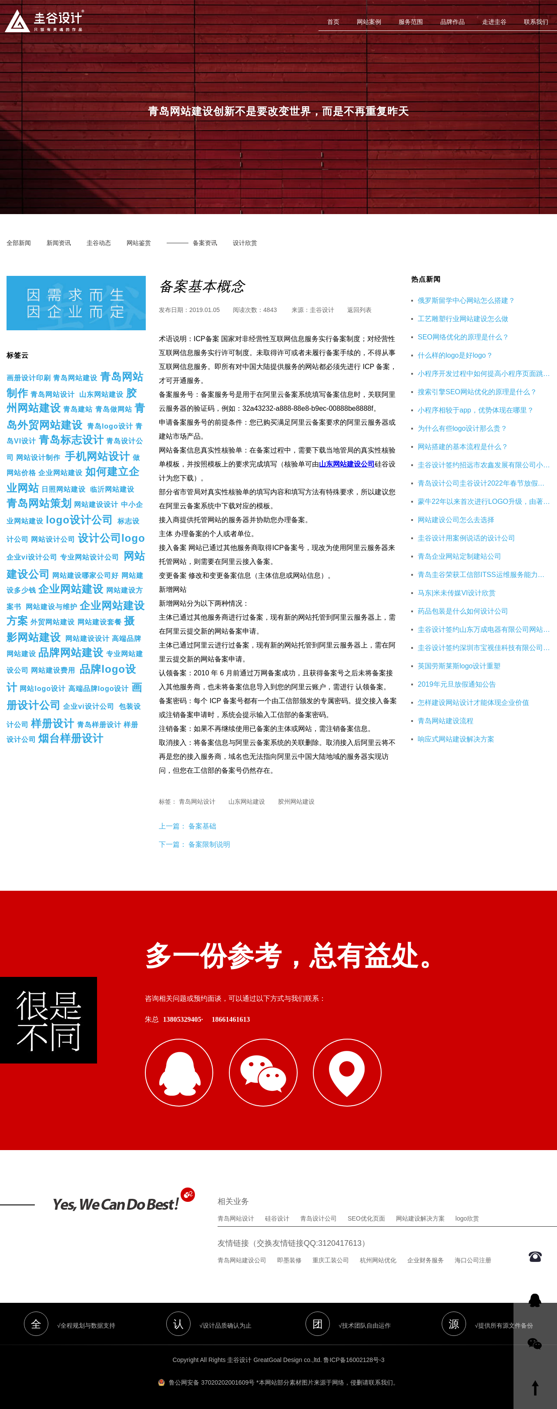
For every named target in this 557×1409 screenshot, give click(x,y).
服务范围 (411, 21)
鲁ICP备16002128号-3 (353, 1358)
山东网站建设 (101, 394)
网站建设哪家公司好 (85, 575)
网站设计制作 (38, 457)
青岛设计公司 (318, 1217)
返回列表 (359, 309)
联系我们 (536, 21)
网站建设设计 (96, 504)
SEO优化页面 (366, 1217)
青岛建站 (78, 409)
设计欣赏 (245, 242)
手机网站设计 (97, 456)
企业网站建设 (60, 472)
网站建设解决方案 (420, 1217)
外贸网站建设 (52, 622)
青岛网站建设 (75, 378)
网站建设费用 (53, 670)
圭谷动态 (99, 242)
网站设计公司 (53, 539)
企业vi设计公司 (32, 557)
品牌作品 (452, 21)
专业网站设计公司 (89, 557)
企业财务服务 (425, 1259)
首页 (333, 21)
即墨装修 (289, 1259)
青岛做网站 (113, 409)
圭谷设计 (322, 309)
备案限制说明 (209, 844)
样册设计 (52, 723)
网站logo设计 (43, 688)
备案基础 (201, 826)
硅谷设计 (277, 1217)
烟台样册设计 (71, 738)
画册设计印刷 (29, 378)
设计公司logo (111, 538)
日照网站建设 (63, 489)
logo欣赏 (467, 1217)
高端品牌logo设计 (98, 688)
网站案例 (369, 21)
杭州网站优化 (378, 1259)
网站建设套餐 (99, 622)
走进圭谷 (494, 21)
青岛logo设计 (110, 426)
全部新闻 (19, 242)
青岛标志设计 (71, 440)
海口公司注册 (473, 1259)
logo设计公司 (79, 520)
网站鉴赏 (139, 242)
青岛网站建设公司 (242, 1259)
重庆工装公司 (330, 1259)
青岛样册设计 (99, 724)
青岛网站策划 (39, 503)
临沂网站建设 (112, 489)
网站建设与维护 (51, 607)
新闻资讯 (59, 242)
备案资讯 (205, 242)
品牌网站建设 (71, 652)
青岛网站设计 (52, 394)
